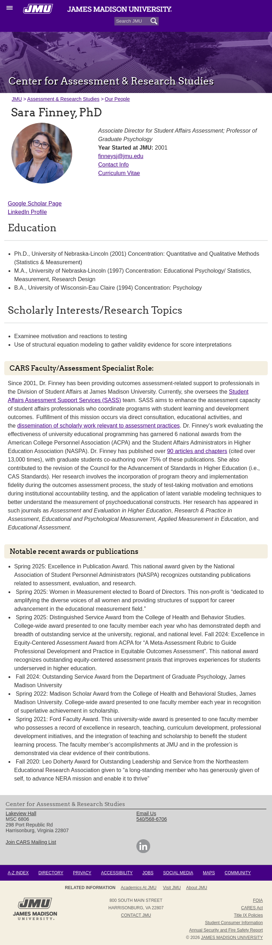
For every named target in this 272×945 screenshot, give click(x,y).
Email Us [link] (146, 813)
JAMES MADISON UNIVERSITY (232, 937)
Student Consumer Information (234, 922)
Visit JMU (172, 887)
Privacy (82, 872)
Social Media (178, 872)
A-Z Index (18, 872)
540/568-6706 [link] (151, 819)
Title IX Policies (248, 915)
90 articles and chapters (197, 451)
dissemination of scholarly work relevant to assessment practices (98, 426)
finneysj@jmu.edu (120, 156)
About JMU (196, 887)
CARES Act (252, 907)
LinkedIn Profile (27, 212)
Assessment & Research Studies (63, 99)
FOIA (258, 900)
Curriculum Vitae (119, 173)
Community (238, 872)
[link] (143, 851)
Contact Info (113, 165)
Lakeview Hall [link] (21, 813)
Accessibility (116, 872)
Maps (209, 872)
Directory (50, 872)
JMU (17, 99)
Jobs (147, 872)
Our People (117, 99)
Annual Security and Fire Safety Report (226, 930)
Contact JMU (136, 915)
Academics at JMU (139, 887)
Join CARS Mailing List (31, 842)
